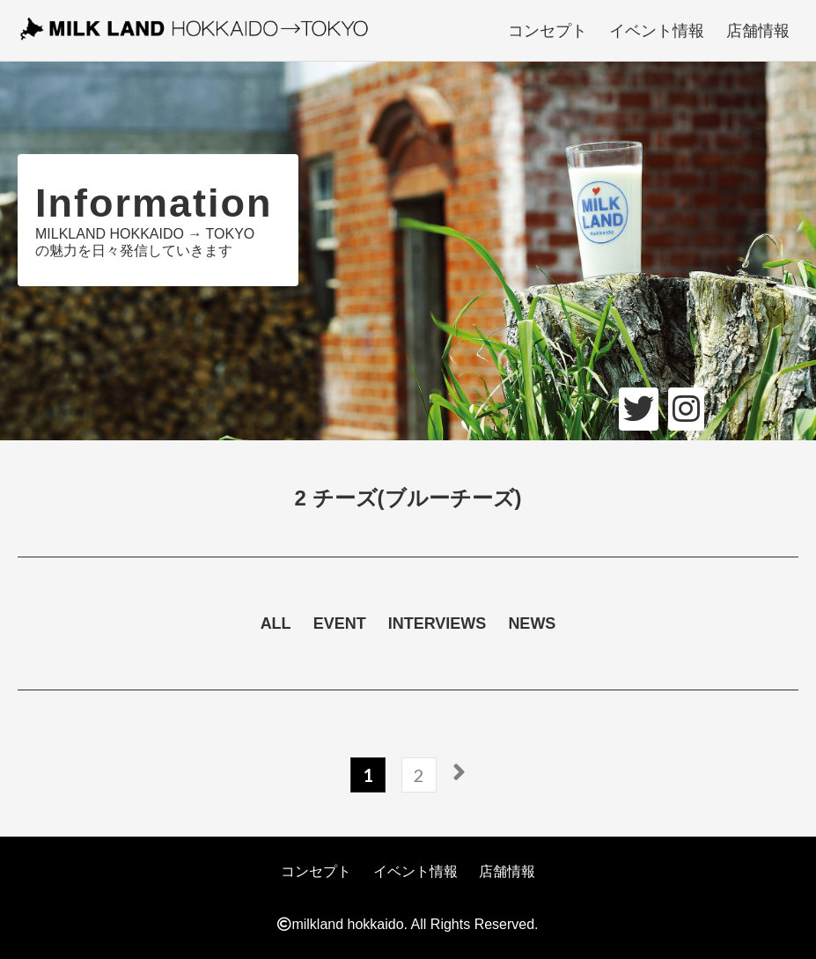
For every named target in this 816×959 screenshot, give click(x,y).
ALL (276, 623)
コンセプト (547, 31)
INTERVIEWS (437, 623)
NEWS (531, 623)
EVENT (339, 623)
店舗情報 (758, 31)
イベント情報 (656, 31)
